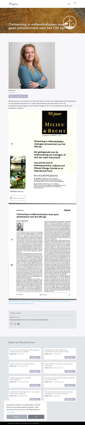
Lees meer (35, 357)
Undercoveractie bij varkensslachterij (22, 364)
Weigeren (17, 417)
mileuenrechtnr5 (14, 301)
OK (36, 417)
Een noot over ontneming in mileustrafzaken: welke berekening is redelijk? (25, 351)
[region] (25, 410)
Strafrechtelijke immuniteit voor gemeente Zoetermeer (59, 364)
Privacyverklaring (25, 423)
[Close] (45, 402)
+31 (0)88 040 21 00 (18, 96)
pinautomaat (66, 301)
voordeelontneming (26, 303)
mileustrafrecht (25, 301)
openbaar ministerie (49, 301)
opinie (59, 301)
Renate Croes (12, 90)
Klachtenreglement (34, 423)
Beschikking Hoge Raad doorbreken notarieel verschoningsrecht (60, 379)
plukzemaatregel (14, 303)
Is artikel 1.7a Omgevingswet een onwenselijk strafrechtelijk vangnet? (25, 392)
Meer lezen (10, 412)
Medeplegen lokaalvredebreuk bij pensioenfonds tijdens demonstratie (57, 351)
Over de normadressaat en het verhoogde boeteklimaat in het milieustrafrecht (59, 392)
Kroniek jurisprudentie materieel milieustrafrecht (20, 379)
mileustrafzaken (36, 301)
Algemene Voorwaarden (14, 423)
